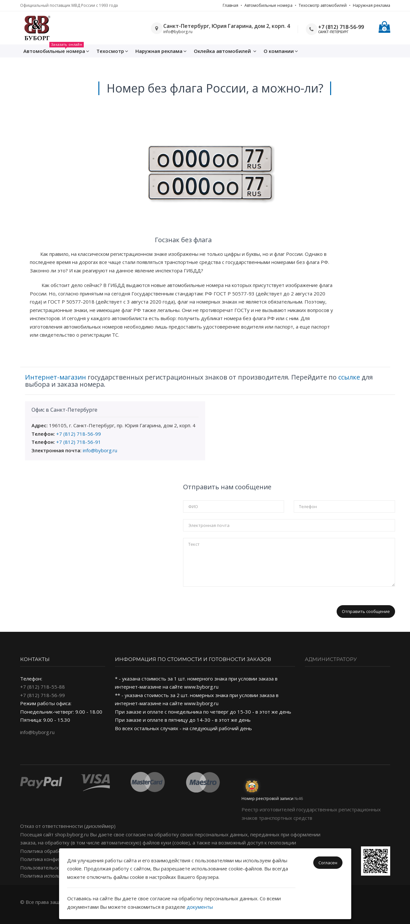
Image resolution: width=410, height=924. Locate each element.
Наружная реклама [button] (161, 51)
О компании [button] (281, 51)
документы (200, 907)
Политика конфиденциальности (58, 859)
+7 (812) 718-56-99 (341, 27)
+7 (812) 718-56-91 (78, 442)
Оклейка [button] (225, 51)
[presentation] (232, 605)
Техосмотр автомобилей (323, 5)
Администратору (331, 659)
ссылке (349, 377)
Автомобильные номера (268, 5)
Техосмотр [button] (112, 51)
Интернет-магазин (55, 377)
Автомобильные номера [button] (56, 49)
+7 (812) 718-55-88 (42, 686)
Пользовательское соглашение (57, 867)
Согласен (327, 863)
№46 (298, 798)
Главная (230, 5)
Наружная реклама (371, 5)
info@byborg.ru (100, 450)
